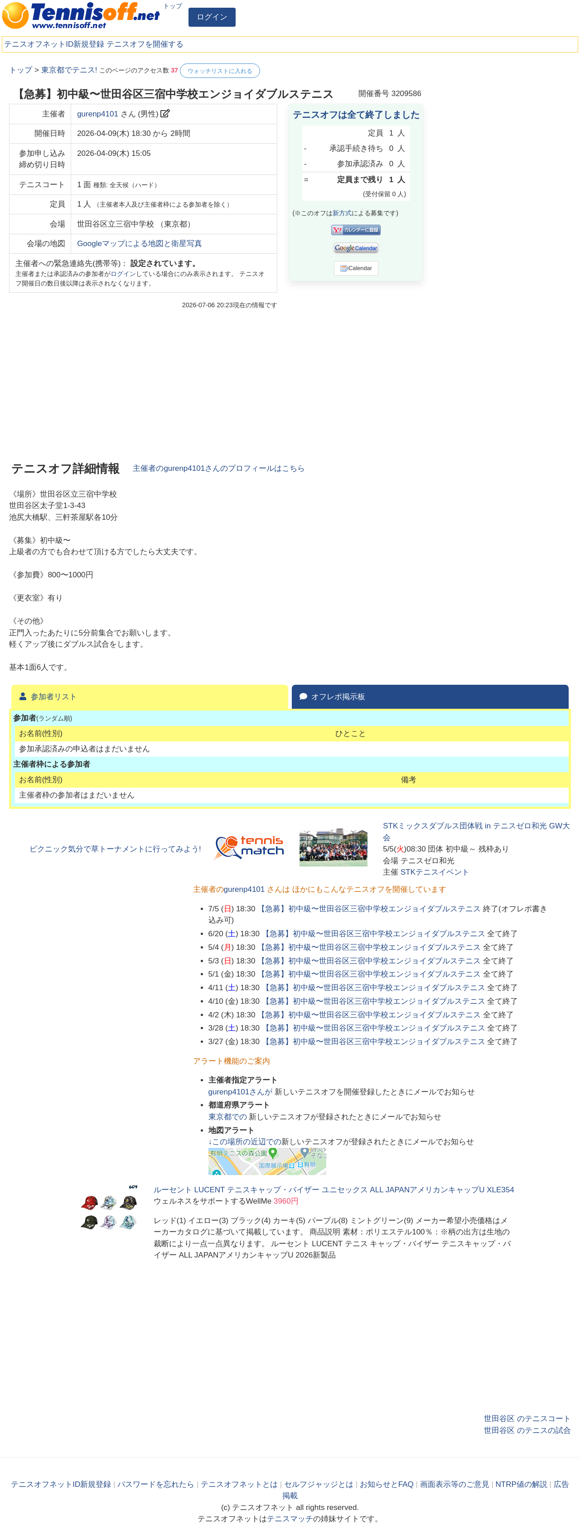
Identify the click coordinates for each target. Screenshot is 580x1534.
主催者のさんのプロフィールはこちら (219, 468)
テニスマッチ (290, 1519)
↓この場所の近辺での (245, 1141)
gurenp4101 (97, 114)
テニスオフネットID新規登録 (54, 44)
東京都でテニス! (69, 70)
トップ (172, 6)
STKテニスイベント (435, 872)
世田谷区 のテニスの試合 (527, 1430)
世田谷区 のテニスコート (527, 1418)
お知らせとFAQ (387, 1484)
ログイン (212, 17)
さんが (241, 1092)
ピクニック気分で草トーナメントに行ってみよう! (115, 849)
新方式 (342, 213)
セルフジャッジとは (318, 1484)
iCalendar (356, 268)
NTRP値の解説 (521, 1484)
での (228, 1117)
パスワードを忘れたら (155, 1484)
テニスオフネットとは (239, 1484)
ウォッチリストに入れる (220, 71)
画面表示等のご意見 (454, 1484)
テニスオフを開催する (145, 44)
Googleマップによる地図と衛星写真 (139, 243)
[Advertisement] (503, 199)
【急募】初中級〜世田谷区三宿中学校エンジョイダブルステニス (369, 909)
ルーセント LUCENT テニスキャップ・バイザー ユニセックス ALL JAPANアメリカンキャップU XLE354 (334, 1190)
